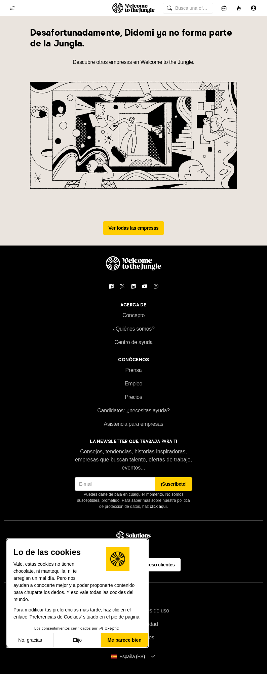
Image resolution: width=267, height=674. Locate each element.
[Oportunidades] (238, 8)
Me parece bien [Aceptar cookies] (125, 640)
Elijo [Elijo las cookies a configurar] (77, 640)
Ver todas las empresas (134, 228)
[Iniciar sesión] (253, 8)
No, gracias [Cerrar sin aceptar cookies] (30, 640)
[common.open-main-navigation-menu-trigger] (12, 8)
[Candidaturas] (224, 8)
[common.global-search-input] (188, 8)
